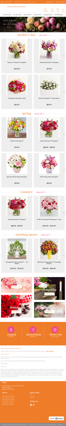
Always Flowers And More (16, 6)
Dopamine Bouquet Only (17, 98)
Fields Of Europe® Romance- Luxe (49, 219)
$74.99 (49, 69)
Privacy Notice (41, 424)
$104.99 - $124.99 (16, 268)
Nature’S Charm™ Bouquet (16, 62)
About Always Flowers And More (11, 348)
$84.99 (49, 105)
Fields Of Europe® (16, 141)
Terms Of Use (32, 424)
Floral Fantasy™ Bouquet (49, 141)
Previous (2, 56)
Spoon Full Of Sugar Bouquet (17, 177)
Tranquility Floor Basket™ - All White (17, 262)
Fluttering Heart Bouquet (49, 177)
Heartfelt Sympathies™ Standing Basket (49, 262)
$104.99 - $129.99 (49, 226)
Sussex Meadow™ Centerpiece (49, 98)
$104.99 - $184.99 (49, 268)
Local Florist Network (51, 424)
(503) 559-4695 (7, 1)
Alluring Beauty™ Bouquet (49, 62)
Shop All (43, 35)
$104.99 (17, 69)
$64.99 (16, 105)
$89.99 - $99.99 (49, 147)
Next (63, 56)
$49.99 (49, 183)
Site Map (60, 424)
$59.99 (16, 183)
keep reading (49, 351)
